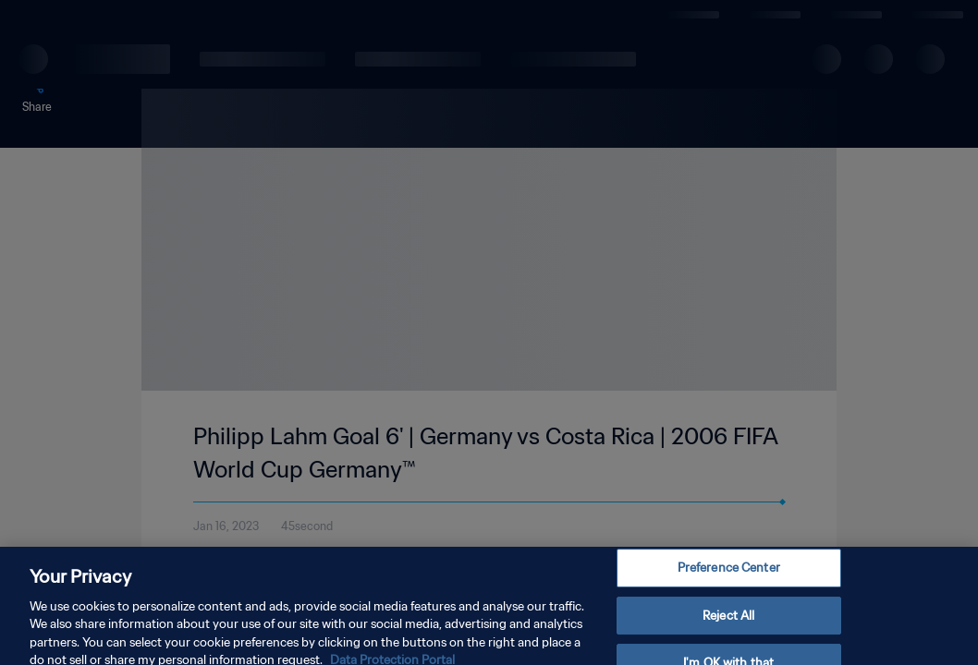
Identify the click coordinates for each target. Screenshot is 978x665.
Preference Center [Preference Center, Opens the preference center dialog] (729, 584)
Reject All (728, 631)
